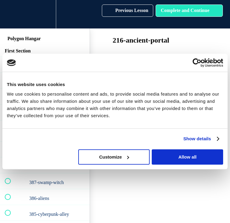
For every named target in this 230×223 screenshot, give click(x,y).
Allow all (187, 156)
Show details (197, 138)
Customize (114, 156)
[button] (11, 14)
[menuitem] (45, 14)
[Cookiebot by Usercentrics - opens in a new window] (197, 62)
